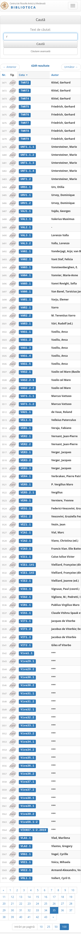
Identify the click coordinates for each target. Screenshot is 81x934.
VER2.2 (26, 441)
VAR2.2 (26, 313)
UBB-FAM (69, 928)
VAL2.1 (26, 226)
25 (45, 895)
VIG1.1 (26, 584)
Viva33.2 (27, 727)
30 (12, 902)
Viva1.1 (26, 647)
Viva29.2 (27, 663)
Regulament (39, 932)
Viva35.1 (27, 751)
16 (45, 889)
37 (70, 902)
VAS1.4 (26, 353)
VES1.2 (26, 512)
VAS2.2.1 (27, 377)
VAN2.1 (26, 258)
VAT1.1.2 (27, 401)
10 (72, 882)
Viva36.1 (27, 759)
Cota (23, 75)
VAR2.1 (26, 305)
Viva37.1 (27, 775)
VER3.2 (26, 456)
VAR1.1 (26, 297)
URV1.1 (26, 194)
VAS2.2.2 (27, 385)
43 (45, 909)
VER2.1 (26, 433)
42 (37, 909)
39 (12, 909)
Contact (53, 932)
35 (54, 902)
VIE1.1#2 (27, 568)
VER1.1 (26, 425)
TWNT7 (25, 122)
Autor (55, 75)
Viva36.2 (27, 767)
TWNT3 (25, 91)
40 (20, 909)
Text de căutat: (40, 29)
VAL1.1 (26, 218)
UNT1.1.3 (27, 162)
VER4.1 (26, 472)
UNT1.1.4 (27, 170)
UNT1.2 (26, 178)
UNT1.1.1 (27, 146)
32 (29, 902)
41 (29, 909)
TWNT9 (25, 138)
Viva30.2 (27, 679)
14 (29, 889)
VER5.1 (26, 480)
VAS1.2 (26, 337)
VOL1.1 (26, 870)
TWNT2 (25, 83)
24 (37, 895)
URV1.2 (26, 202)
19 (70, 889)
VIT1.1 (26, 616)
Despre (64, 932)
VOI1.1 (26, 854)
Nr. (4, 75)
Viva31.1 (27, 687)
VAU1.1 (26, 409)
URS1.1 (26, 186)
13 (20, 889)
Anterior (9, 67)
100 (64, 919)
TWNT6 (25, 114)
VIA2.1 (26, 536)
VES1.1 (26, 504)
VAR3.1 (26, 321)
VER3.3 (26, 464)
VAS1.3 (26, 345)
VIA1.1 (26, 528)
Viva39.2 (27, 807)
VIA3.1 (26, 544)
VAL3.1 (26, 234)
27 (62, 895)
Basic (74, 932)
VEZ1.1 (26, 520)
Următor (71, 67)
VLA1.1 (26, 830)
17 (54, 889)
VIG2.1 (26, 592)
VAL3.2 (26, 242)
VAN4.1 (26, 273)
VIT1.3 (26, 632)
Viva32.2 (27, 711)
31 (20, 902)
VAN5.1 (26, 281)
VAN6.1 (26, 289)
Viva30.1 (27, 671)
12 (12, 889)
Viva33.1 (27, 719)
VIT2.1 (26, 639)
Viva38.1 (27, 791)
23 (29, 895)
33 (37, 902)
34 (45, 902)
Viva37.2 (27, 783)
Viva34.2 (27, 743)
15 (37, 889)
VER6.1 (26, 496)
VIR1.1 (26, 600)
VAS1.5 (26, 361)
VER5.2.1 (27, 488)
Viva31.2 (27, 695)
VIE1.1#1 (27, 560)
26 (54, 895)
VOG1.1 (26, 846)
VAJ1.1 (26, 210)
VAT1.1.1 (27, 393)
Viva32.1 (27, 703)
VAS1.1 (26, 329)
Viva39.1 (27, 799)
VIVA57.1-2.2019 (33, 822)
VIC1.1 (26, 552)
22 (20, 895)
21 (12, 895)
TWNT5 (25, 106)
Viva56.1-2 (29, 815)
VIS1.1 (26, 608)
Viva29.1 (27, 655)
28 (70, 895)
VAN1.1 (26, 250)
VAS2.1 (26, 369)
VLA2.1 (26, 838)
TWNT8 (25, 130)
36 (62, 902)
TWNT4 (25, 98)
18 (62, 889)
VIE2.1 (26, 576)
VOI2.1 (26, 862)
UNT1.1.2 (27, 154)
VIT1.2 (26, 624)
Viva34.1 (27, 735)
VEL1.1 (26, 417)
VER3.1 (26, 449)
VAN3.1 (26, 266)
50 (56, 919)
